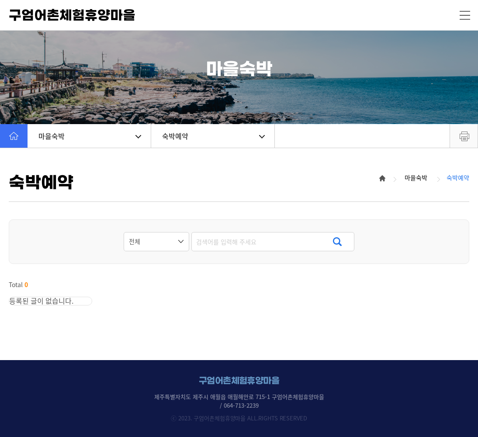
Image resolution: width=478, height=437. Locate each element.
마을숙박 (89, 136)
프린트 (464, 136)
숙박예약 (213, 136)
